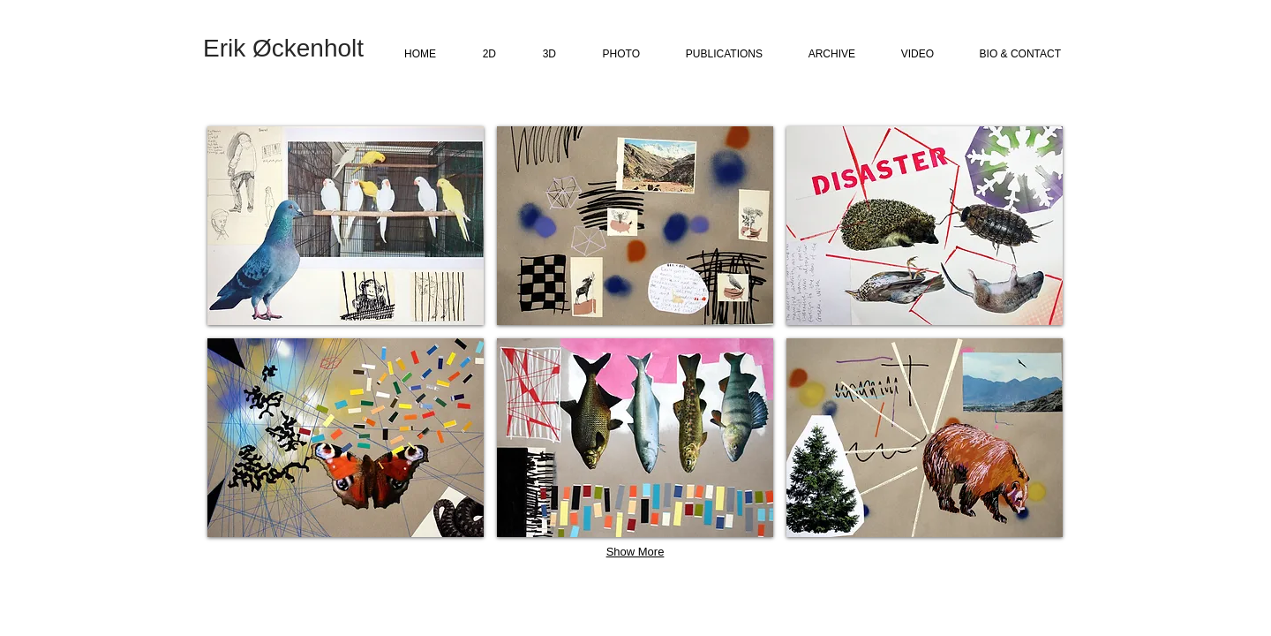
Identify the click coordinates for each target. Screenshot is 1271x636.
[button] (345, 225)
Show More (635, 551)
